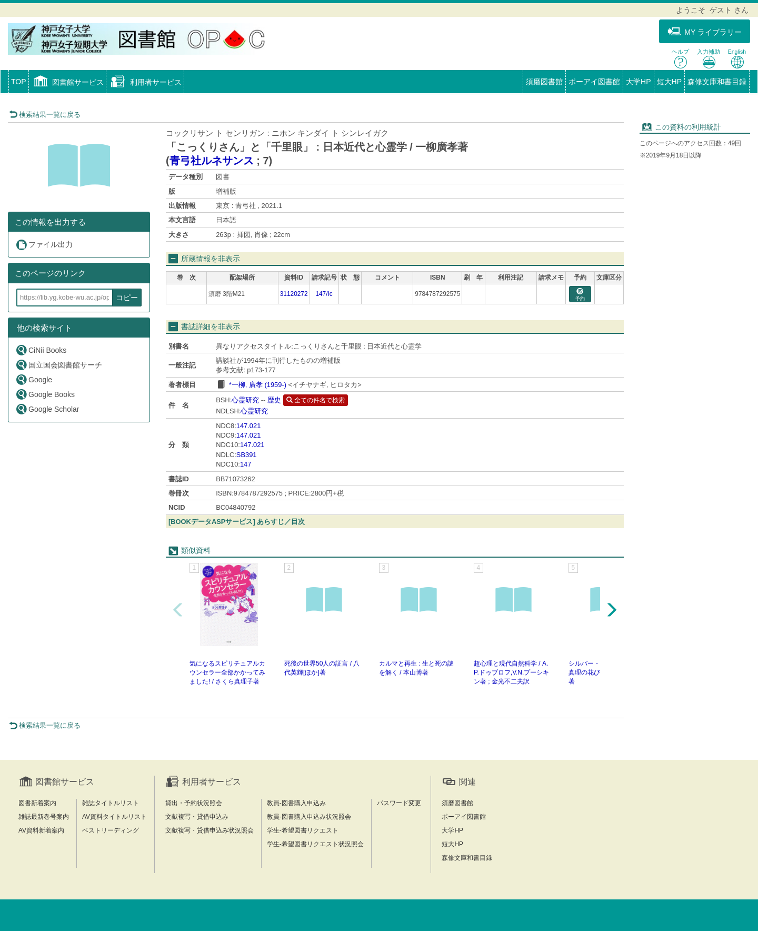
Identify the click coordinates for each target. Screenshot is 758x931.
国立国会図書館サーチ (58, 364)
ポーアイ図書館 (594, 81)
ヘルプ (680, 58)
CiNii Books (40, 349)
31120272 (294, 294)
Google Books (45, 394)
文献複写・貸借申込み (196, 816)
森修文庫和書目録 (716, 81)
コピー (127, 297)
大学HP (638, 81)
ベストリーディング (110, 830)
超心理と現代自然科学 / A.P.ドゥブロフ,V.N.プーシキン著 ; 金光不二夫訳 (511, 672)
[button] (67, 82)
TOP (18, 81)
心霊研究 (245, 400)
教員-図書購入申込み (296, 803)
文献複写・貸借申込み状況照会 (209, 830)
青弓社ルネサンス (211, 160)
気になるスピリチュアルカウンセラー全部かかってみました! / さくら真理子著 (227, 672)
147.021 (248, 426)
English (737, 58)
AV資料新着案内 (41, 830)
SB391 (246, 455)
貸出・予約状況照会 (193, 803)
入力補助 (708, 58)
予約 (580, 294)
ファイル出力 (44, 244)
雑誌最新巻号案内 (43, 816)
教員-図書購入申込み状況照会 (309, 816)
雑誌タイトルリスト (110, 803)
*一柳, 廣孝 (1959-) (257, 385)
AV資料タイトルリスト (114, 816)
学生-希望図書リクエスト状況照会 (315, 844)
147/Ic (323, 294)
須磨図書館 (544, 81)
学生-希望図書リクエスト (302, 830)
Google (33, 379)
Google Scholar (47, 408)
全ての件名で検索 (315, 400)
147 (245, 464)
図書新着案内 (37, 803)
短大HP (669, 81)
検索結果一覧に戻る (45, 114)
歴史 (274, 400)
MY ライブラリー (704, 32)
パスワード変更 (399, 803)
